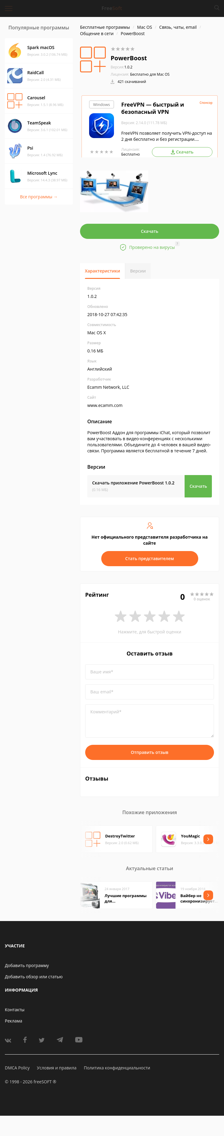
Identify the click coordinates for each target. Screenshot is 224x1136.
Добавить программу (27, 965)
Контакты (15, 1009)
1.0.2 (121, 67)
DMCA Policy (17, 1068)
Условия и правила (56, 1068)
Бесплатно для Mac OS (149, 74)
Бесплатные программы (105, 27)
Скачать (150, 231)
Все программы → (39, 197)
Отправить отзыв (150, 752)
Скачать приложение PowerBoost (133, 483)
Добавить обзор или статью (34, 976)
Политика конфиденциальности (117, 1068)
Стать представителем (149, 558)
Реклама (13, 1021)
